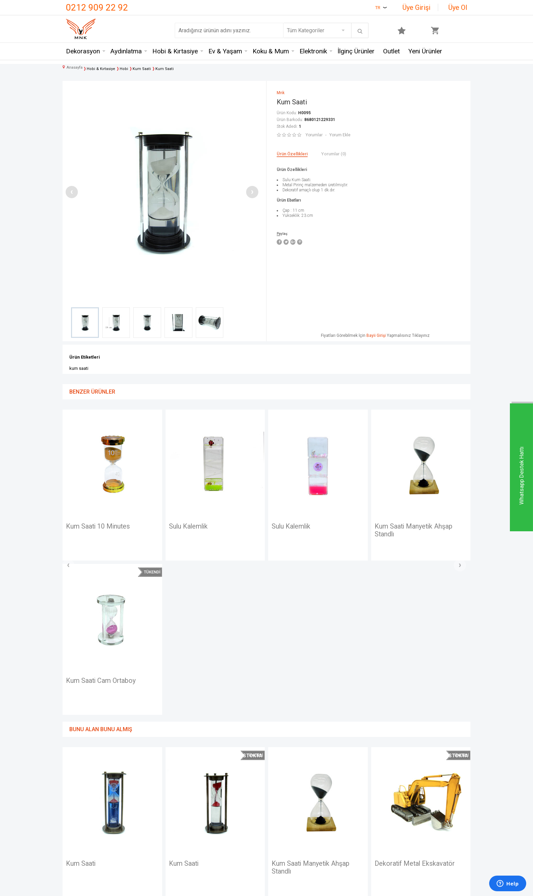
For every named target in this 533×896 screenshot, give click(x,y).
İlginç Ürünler (356, 51)
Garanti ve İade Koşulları (230, 819)
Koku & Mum (271, 51)
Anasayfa (281, 782)
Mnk (139, 782)
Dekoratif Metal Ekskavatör (313, 710)
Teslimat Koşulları (223, 782)
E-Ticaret (246, 887)
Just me (143, 844)
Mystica (143, 819)
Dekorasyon (83, 51)
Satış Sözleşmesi (223, 807)
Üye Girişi (416, 7)
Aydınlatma (126, 51)
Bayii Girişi (376, 335)
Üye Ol (457, 7)
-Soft (231, 887)
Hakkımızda (80, 807)
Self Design (148, 832)
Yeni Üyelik (283, 794)
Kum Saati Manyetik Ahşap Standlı (311, 530)
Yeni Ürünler (425, 51)
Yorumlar (314, 135)
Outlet (391, 51)
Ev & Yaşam (225, 51)
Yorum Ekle (339, 135)
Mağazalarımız (83, 794)
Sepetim (280, 832)
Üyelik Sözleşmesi (224, 794)
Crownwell (146, 807)
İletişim (74, 782)
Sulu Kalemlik (86, 526)
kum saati (78, 368)
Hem (139, 794)
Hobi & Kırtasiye (175, 51)
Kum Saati (390, 526)
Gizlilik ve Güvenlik (224, 832)
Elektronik (313, 51)
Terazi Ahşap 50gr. (402, 710)
